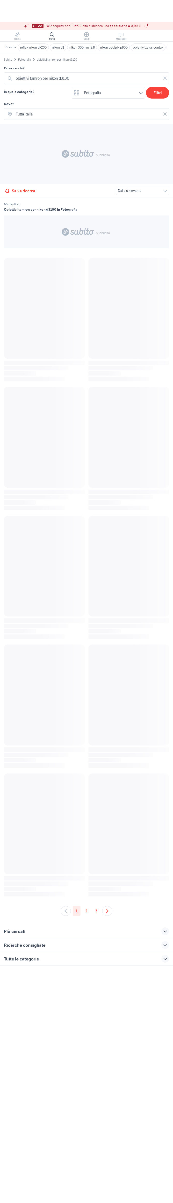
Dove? (9, 104)
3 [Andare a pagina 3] (96, 911)
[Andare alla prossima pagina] (107, 911)
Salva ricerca (19, 191)
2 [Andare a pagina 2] (86, 911)
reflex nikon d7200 (33, 47)
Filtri (157, 92)
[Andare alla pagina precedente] (66, 911)
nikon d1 (58, 47)
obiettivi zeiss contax (148, 47)
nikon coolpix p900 (114, 47)
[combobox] (87, 78)
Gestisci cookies (16, 1040)
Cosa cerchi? (14, 68)
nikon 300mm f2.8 (82, 47)
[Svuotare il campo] (165, 78)
